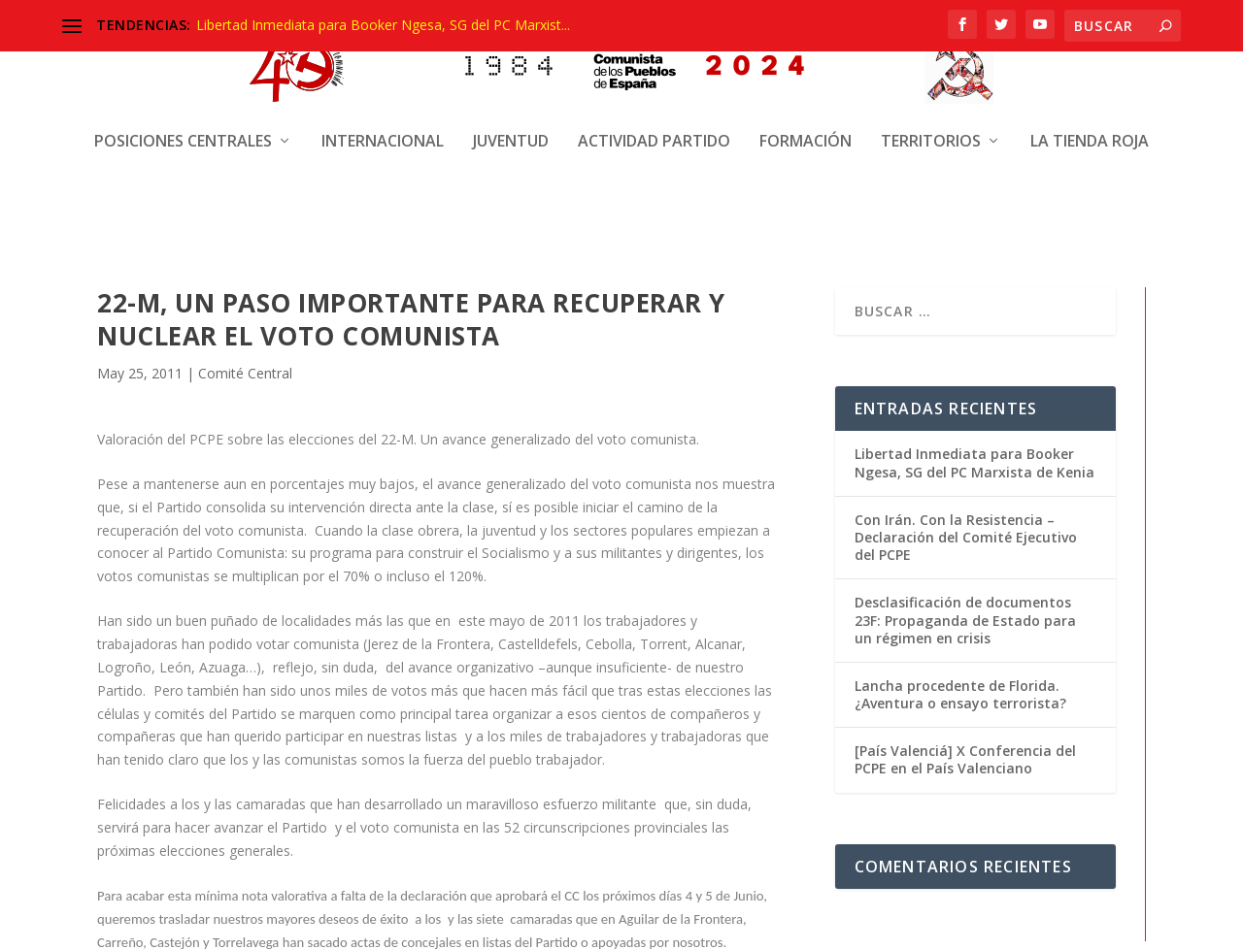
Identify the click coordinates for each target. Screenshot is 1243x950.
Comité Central (245, 394)
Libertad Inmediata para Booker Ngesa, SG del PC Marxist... (383, 25)
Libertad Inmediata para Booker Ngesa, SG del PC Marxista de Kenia (974, 484)
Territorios (931, 124)
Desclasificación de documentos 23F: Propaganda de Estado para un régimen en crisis (965, 641)
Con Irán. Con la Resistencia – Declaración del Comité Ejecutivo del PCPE (966, 558)
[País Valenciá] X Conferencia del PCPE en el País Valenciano (965, 781)
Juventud (511, 124)
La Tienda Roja (1089, 124)
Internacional (382, 124)
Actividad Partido (654, 124)
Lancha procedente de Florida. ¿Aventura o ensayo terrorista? (960, 716)
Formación (805, 124)
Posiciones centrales (183, 124)
